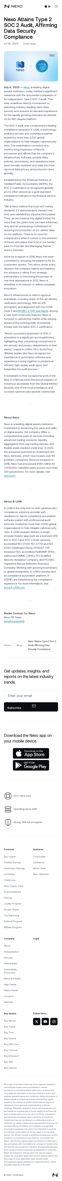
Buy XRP (8, 1062)
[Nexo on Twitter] (36, 1021)
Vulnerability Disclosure (10, 971)
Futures (8, 897)
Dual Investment (12, 892)
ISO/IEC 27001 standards (33, 310)
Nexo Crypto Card (13, 886)
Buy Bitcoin (10, 1020)
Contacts (9, 996)
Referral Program (13, 921)
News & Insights (12, 978)
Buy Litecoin (10, 1068)
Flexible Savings (12, 862)
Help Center (10, 984)
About (7, 945)
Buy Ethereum (11, 1056)
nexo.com (9, 475)
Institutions (38, 862)
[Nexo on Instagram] (54, 1021)
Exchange (9, 874)
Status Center (11, 990)
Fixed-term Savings (14, 868)
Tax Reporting (11, 915)
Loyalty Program (12, 903)
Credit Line (9, 880)
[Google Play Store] (31, 765)
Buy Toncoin (11, 1050)
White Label (39, 868)
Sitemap (8, 1002)
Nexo (26, 87)
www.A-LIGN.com (14, 587)
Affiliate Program (13, 927)
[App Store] (31, 753)
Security (8, 957)
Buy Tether (10, 1026)
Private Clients (11, 909)
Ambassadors (11, 951)
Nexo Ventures (40, 874)
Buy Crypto (10, 856)
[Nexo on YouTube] (45, 1021)
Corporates (39, 856)
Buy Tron (9, 1032)
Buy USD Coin (11, 1044)
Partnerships (10, 963)
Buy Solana (10, 1038)
